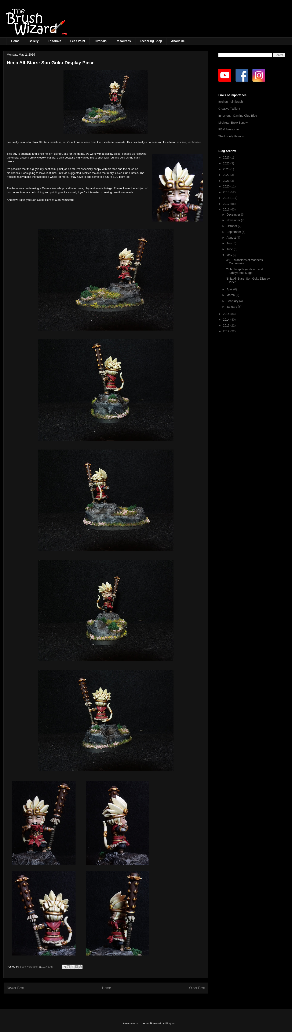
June (230, 249)
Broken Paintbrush (230, 101)
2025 (226, 163)
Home (15, 41)
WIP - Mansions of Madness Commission (244, 261)
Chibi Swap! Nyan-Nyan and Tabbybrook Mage (244, 271)
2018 (226, 198)
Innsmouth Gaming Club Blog (237, 115)
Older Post (197, 988)
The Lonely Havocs (231, 136)
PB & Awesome (228, 129)
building (39, 192)
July (229, 243)
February (232, 301)
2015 (226, 314)
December (233, 214)
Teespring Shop (151, 41)
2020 (226, 186)
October (232, 226)
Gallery (34, 41)
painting (55, 192)
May (229, 255)
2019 (226, 192)
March (231, 295)
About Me (178, 41)
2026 (226, 157)
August (231, 237)
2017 (226, 203)
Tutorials (100, 41)
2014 (226, 319)
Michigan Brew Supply (233, 122)
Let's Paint (77, 41)
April (229, 289)
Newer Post (15, 988)
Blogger (170, 1023)
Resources (123, 41)
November (233, 220)
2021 (226, 180)
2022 (226, 174)
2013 (226, 325)
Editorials (54, 41)
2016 (226, 209)
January (232, 306)
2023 (226, 169)
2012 (226, 331)
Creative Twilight (229, 108)
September (234, 232)
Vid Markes (194, 142)
